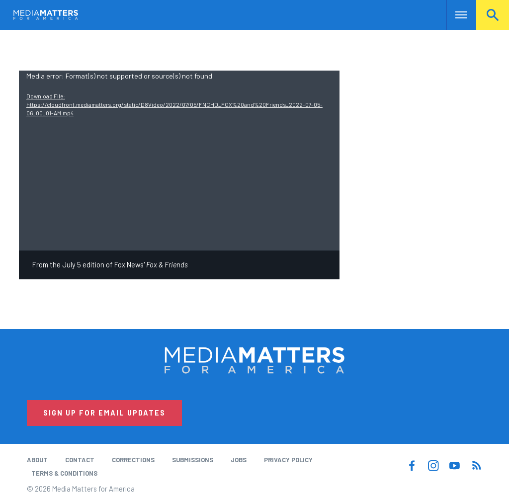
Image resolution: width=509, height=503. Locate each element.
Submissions (192, 460)
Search (492, 14)
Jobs (239, 460)
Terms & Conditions (64, 473)
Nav (455, 14)
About (37, 460)
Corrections (133, 460)
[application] (179, 161)
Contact (79, 460)
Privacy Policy (288, 460)
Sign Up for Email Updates (104, 413)
